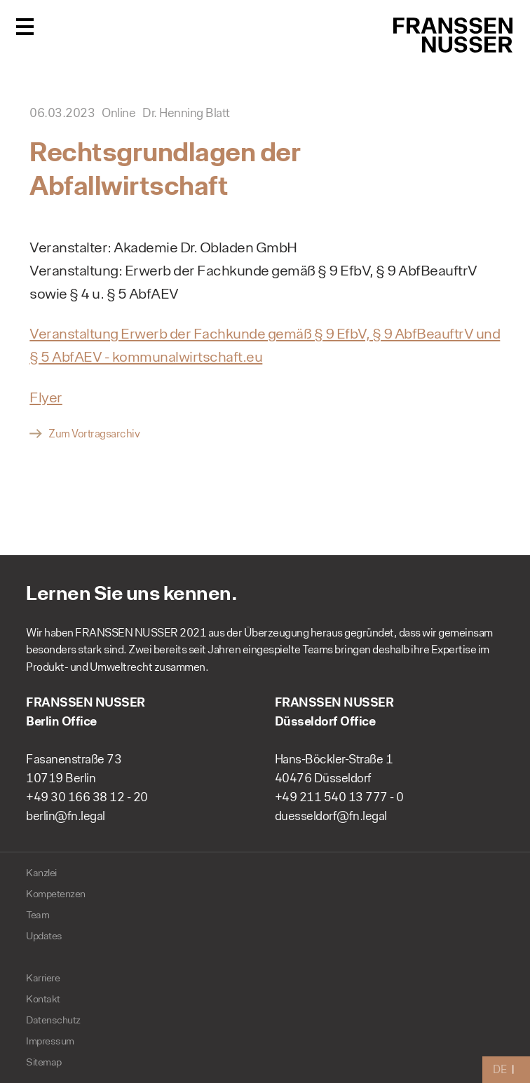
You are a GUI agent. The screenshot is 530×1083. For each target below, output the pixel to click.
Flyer (45, 397)
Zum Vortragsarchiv (94, 433)
